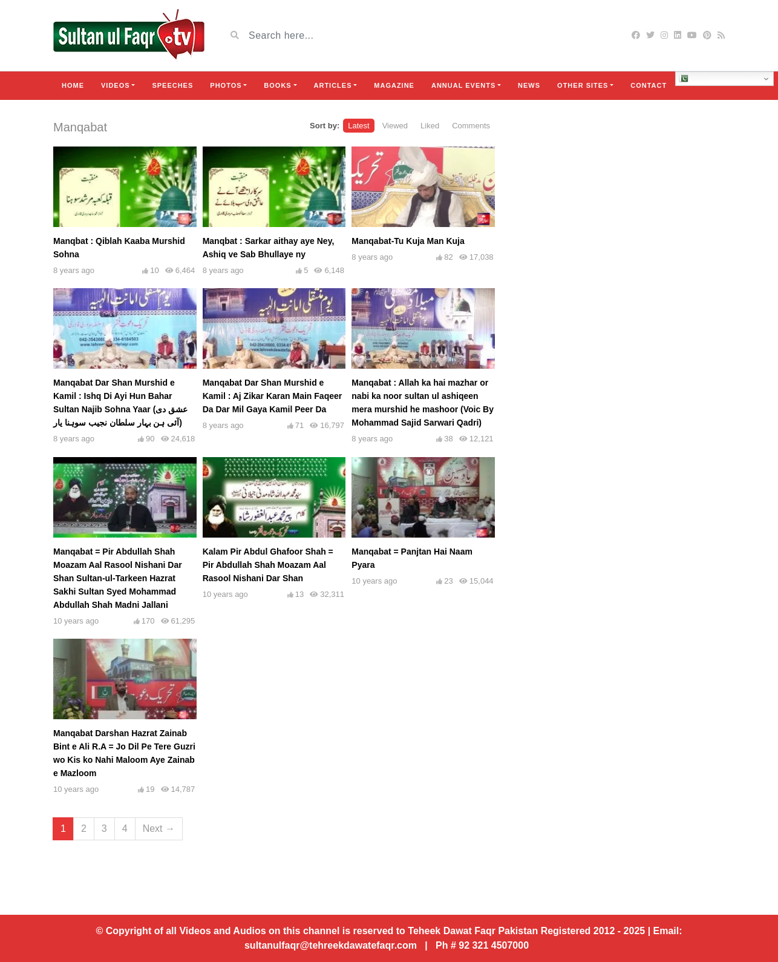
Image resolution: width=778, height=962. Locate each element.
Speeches (172, 85)
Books (277, 85)
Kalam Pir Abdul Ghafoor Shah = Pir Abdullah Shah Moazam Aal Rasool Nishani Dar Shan (268, 565)
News (529, 85)
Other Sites (582, 85)
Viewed (395, 125)
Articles (333, 85)
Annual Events (463, 85)
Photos (225, 85)
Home (73, 85)
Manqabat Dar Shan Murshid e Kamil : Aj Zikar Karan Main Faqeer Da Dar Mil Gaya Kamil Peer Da (272, 396)
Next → (159, 828)
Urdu (693, 79)
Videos (115, 85)
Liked (429, 125)
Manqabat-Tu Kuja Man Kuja (407, 241)
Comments (471, 125)
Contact (648, 85)
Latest (358, 125)
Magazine (394, 85)
